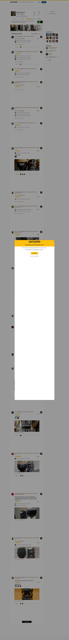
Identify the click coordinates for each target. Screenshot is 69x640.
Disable (34, 253)
